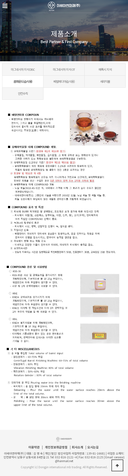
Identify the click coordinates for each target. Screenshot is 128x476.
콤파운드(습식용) (22, 81)
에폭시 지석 (104, 69)
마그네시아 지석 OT (64, 69)
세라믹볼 (105, 81)
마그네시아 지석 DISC (23, 69)
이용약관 (34, 447)
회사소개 (77, 447)
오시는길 (93, 447)
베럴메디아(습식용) (63, 81)
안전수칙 (23, 93)
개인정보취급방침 (56, 447)
